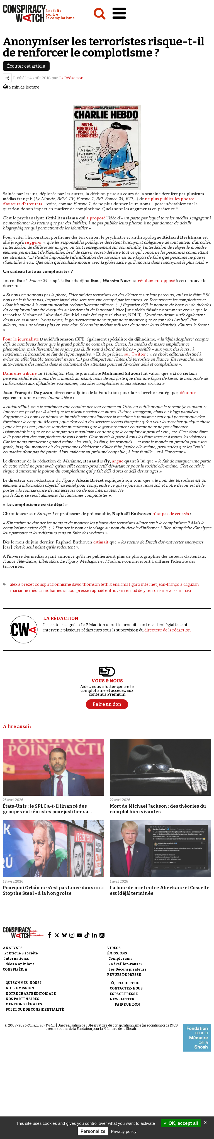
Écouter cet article (26, 66)
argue (117, 461)
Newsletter (122, 999)
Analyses (13, 948)
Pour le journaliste (21, 339)
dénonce (188, 393)
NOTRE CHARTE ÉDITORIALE (31, 994)
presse (82, 590)
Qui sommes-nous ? (24, 983)
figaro (134, 584)
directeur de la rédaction (167, 630)
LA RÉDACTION (60, 618)
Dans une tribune (20, 373)
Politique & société (21, 953)
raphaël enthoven (106, 590)
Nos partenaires (22, 999)
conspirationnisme (53, 584)
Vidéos (114, 948)
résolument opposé (156, 281)
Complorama (120, 959)
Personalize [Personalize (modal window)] (93, 1131)
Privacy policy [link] (124, 1131)
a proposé (95, 218)
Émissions (117, 953)
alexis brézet (22, 584)
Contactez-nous (126, 988)
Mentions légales (24, 1004)
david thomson (86, 584)
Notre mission (20, 988)
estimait (100, 542)
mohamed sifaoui (59, 590)
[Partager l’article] (7, 78)
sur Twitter (135, 354)
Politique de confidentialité (35, 1009)
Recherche (128, 983)
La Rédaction (71, 78)
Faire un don (127, 1004)
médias (35, 590)
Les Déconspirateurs (127, 969)
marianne (19, 590)
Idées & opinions (19, 964)
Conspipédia (15, 969)
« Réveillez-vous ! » (125, 964)
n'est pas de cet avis (170, 514)
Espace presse (124, 994)
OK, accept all (181, 1123)
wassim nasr (180, 590)
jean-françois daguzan (178, 584)
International (17, 959)
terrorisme (157, 590)
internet (149, 584)
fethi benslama (114, 584)
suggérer (33, 242)
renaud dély (134, 590)
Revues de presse (124, 975)
